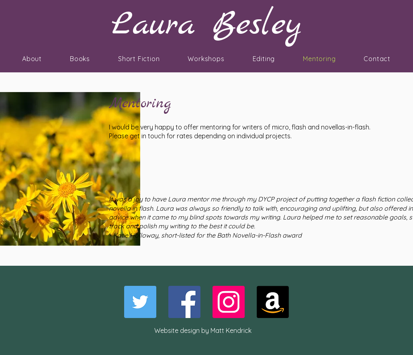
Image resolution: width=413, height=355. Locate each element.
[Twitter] (140, 302)
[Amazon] (273, 302)
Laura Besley (206, 25)
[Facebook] (184, 302)
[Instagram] (229, 302)
